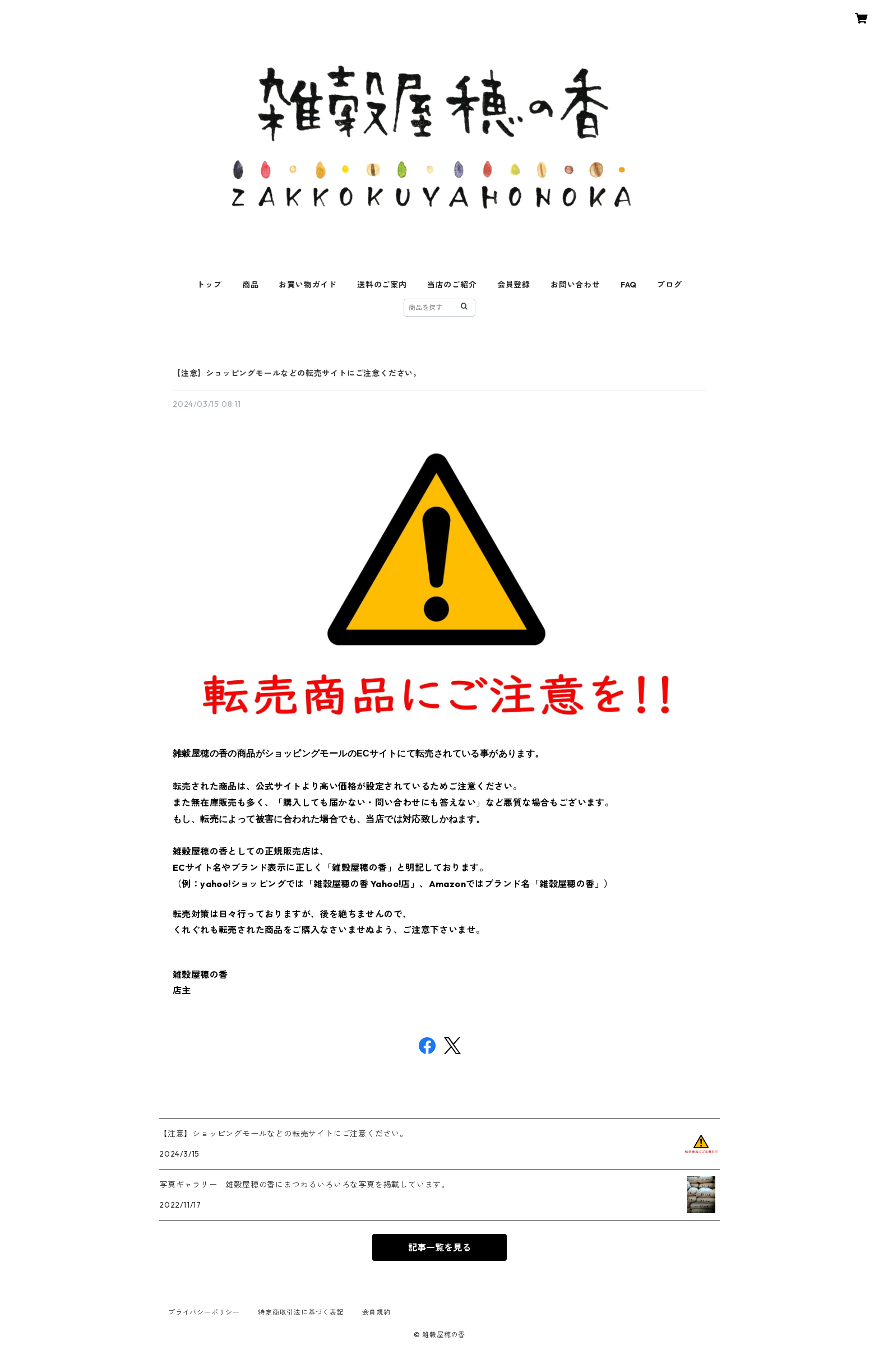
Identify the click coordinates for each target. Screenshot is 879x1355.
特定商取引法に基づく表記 (301, 1312)
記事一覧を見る (439, 1247)
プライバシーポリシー (204, 1312)
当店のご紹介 (452, 285)
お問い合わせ (575, 285)
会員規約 (376, 1312)
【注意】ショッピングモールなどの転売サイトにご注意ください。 (297, 373)
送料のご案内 (382, 285)
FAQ (629, 285)
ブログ (669, 285)
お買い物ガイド (308, 285)
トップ (209, 285)
